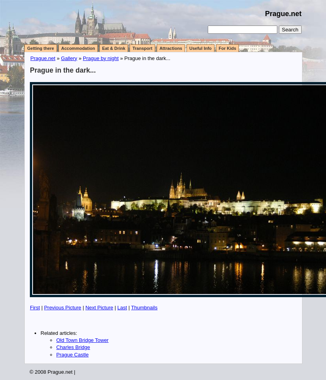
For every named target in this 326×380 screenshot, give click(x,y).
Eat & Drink (113, 48)
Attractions (170, 48)
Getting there (40, 48)
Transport (142, 48)
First (35, 308)
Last (122, 308)
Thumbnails (144, 308)
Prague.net (283, 14)
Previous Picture (62, 308)
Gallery (69, 58)
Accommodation (78, 48)
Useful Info (200, 48)
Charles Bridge (73, 347)
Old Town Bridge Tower (82, 340)
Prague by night (101, 58)
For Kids (227, 48)
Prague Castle (72, 355)
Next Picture (99, 308)
